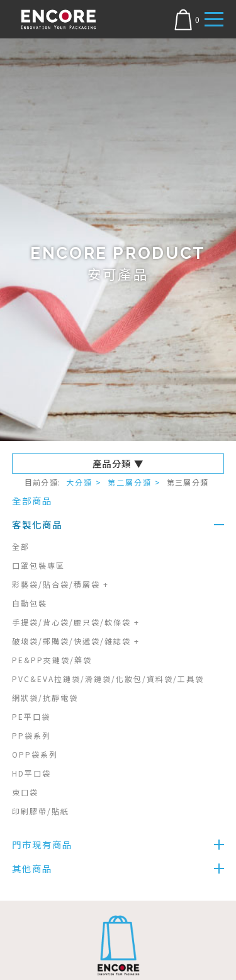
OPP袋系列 (35, 754)
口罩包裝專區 (38, 565)
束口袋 (25, 792)
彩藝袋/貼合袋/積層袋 (60, 584)
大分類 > (84, 482)
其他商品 (32, 868)
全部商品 (32, 500)
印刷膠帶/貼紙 (40, 811)
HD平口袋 (31, 773)
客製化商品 (37, 524)
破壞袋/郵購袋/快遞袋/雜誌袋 (76, 640)
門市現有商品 (42, 844)
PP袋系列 (31, 735)
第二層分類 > (134, 482)
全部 (21, 546)
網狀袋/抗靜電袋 (45, 697)
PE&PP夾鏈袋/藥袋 (52, 659)
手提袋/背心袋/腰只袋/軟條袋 (76, 622)
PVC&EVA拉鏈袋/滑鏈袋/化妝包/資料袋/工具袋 (108, 678)
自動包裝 (29, 603)
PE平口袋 (31, 716)
